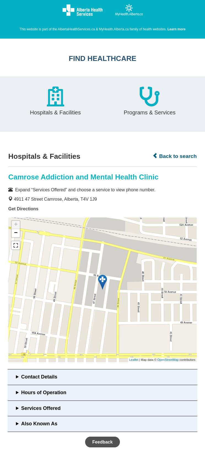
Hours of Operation (43, 392)
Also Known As (39, 423)
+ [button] (16, 225)
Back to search (174, 156)
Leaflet (133, 359)
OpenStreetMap (168, 359)
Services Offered (41, 408)
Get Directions (23, 208)
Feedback (102, 442)
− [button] (16, 233)
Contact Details (39, 377)
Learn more (176, 29)
